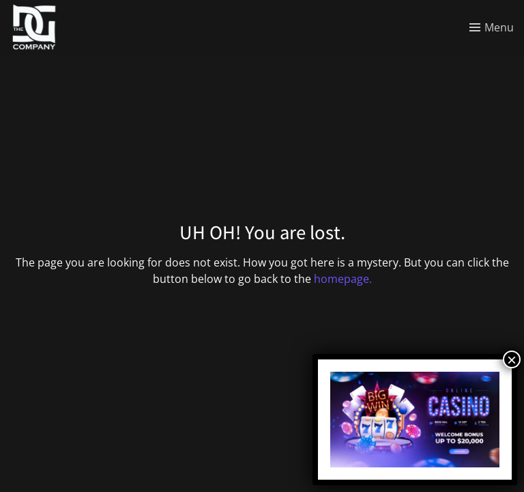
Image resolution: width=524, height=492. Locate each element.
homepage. (343, 278)
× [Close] (511, 359)
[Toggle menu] (491, 27)
